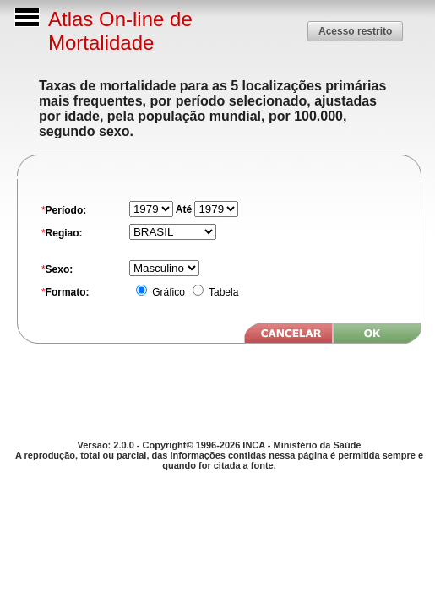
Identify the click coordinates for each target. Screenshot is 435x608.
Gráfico (167, 292)
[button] (355, 31)
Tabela (222, 292)
